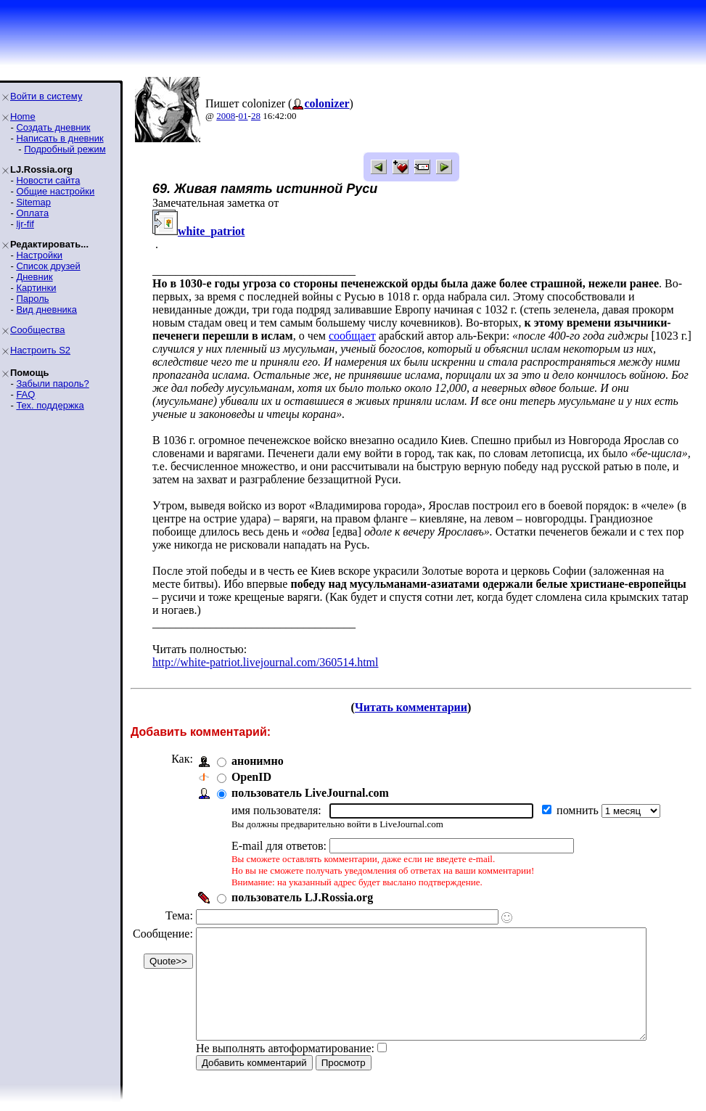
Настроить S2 (40, 350)
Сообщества (37, 329)
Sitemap (33, 202)
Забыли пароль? (52, 383)
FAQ (25, 394)
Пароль (32, 298)
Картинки (36, 287)
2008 (225, 115)
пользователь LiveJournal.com (310, 780)
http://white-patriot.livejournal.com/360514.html (265, 649)
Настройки (39, 255)
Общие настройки (55, 191)
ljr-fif (25, 223)
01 (243, 115)
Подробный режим (64, 149)
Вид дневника (46, 309)
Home (23, 116)
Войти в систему (46, 96)
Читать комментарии (417, 694)
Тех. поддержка (49, 405)
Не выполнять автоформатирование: (285, 1057)
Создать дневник (53, 127)
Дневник (34, 276)
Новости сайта (48, 180)
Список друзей (48, 266)
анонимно (257, 748)
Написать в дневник (59, 138)
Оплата (32, 213)
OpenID (251, 764)
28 (255, 115)
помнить (579, 797)
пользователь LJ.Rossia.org (302, 884)
